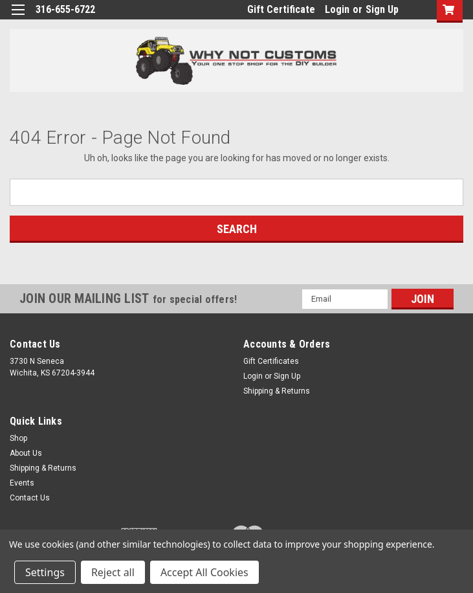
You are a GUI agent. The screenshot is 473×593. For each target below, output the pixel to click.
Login (337, 9)
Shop (18, 438)
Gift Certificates (271, 361)
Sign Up (382, 9)
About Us (26, 453)
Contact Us (30, 497)
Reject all (113, 572)
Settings (45, 572)
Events (22, 482)
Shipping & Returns (276, 391)
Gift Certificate (281, 9)
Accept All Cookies (204, 572)
